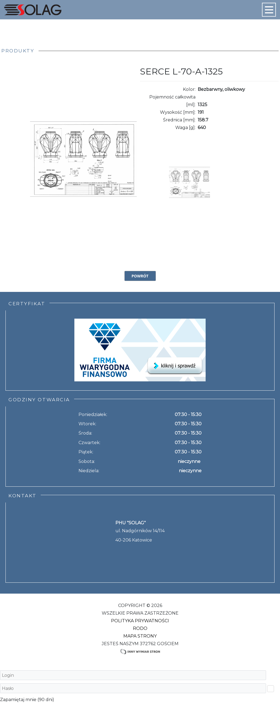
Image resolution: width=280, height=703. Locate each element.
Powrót (140, 276)
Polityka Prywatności (140, 620)
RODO (140, 628)
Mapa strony (140, 636)
